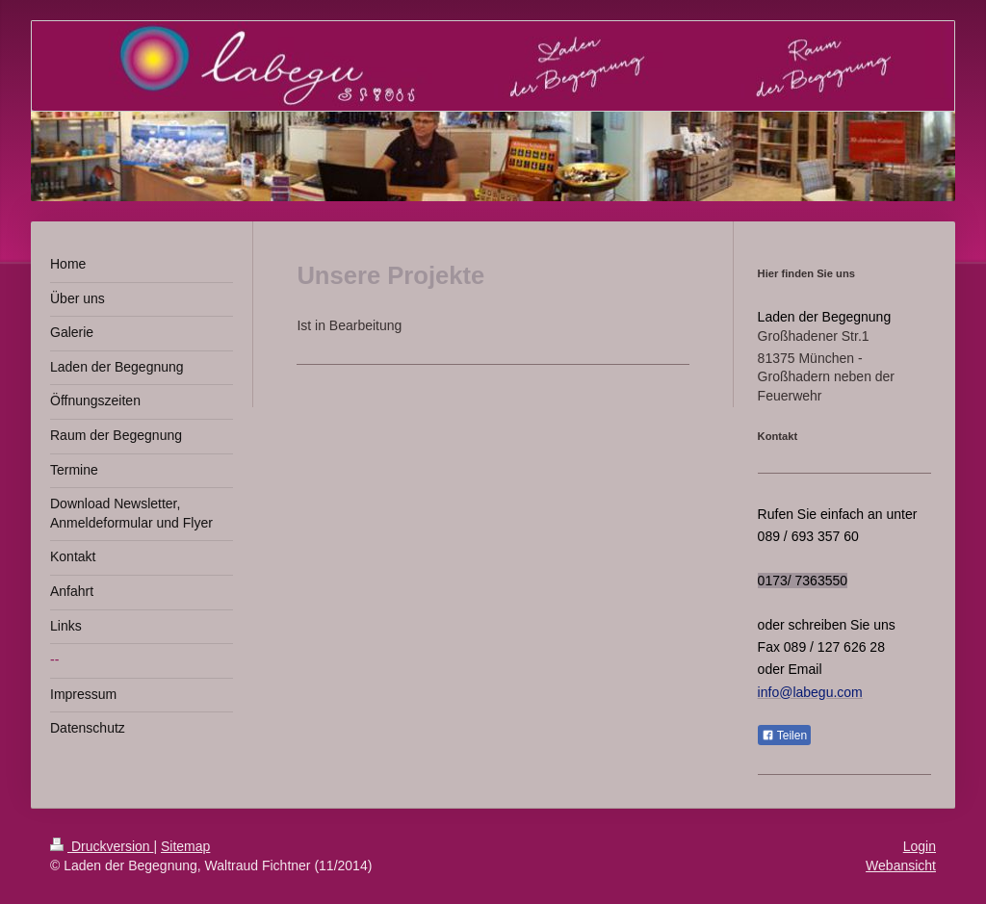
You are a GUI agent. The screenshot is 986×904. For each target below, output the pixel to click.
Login (919, 846)
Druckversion (101, 846)
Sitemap (185, 846)
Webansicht (901, 865)
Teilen (784, 735)
